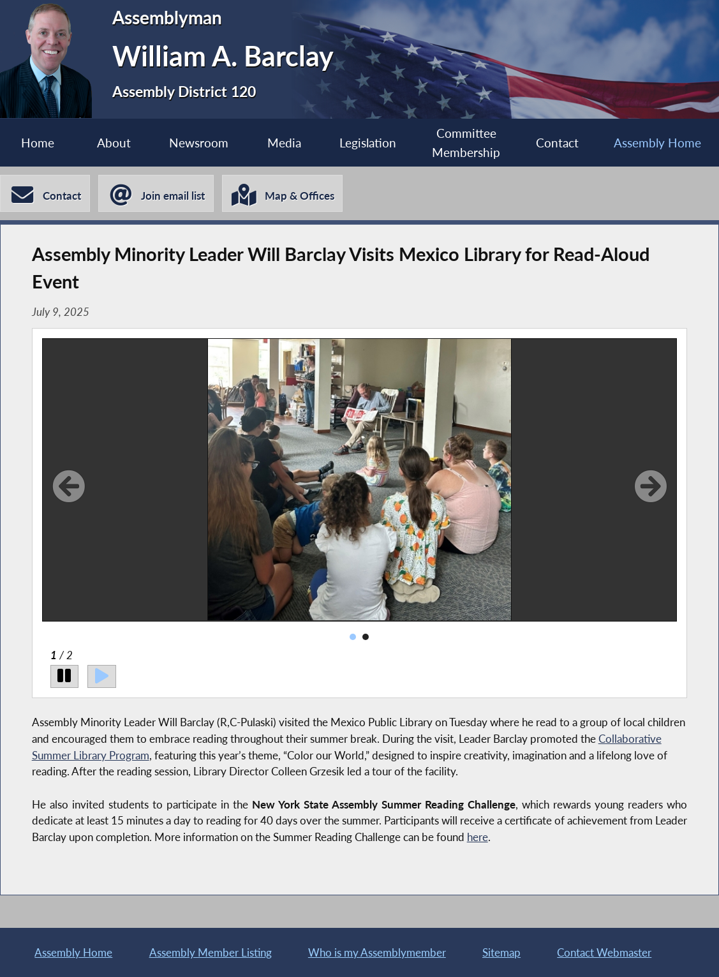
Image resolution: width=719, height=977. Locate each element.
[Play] (101, 676)
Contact (557, 142)
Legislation (367, 142)
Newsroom (198, 142)
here (477, 837)
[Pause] (64, 676)
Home (37, 142)
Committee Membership (466, 142)
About (114, 142)
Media (284, 142)
